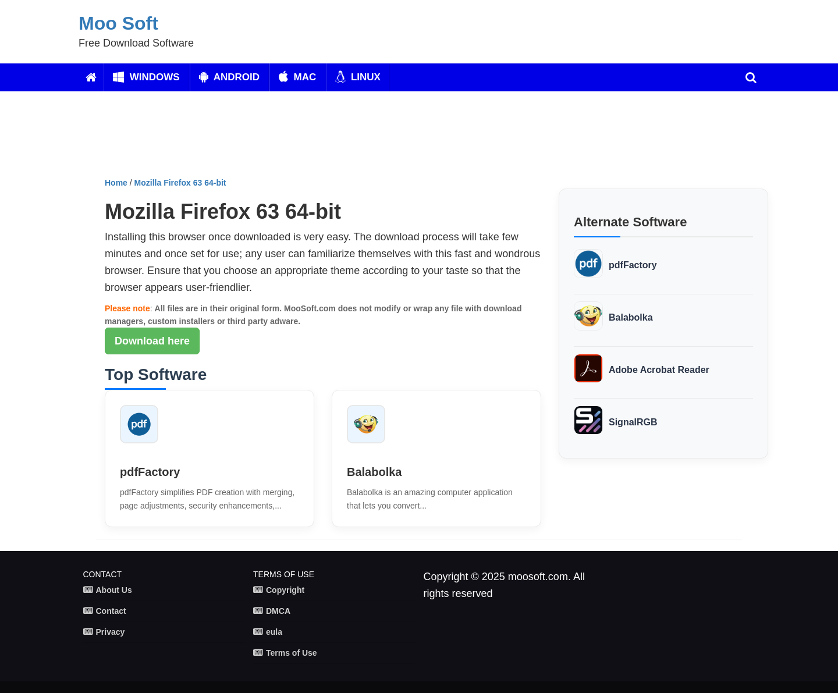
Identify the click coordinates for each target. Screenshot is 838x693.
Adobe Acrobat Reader (659, 370)
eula (274, 632)
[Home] (91, 77)
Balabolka (374, 471)
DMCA (278, 611)
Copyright (285, 590)
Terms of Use (291, 653)
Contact (111, 611)
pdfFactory (150, 471)
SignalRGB (633, 422)
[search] (751, 77)
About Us (114, 590)
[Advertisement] (381, 138)
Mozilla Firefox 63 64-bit (180, 182)
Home (116, 182)
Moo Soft (118, 23)
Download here (152, 341)
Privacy (110, 632)
